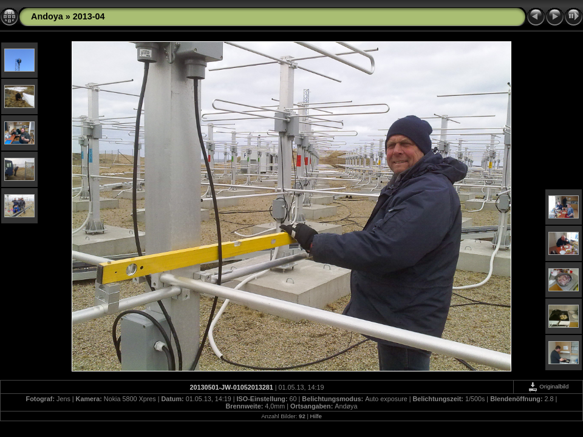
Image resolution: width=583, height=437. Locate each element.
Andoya (47, 16)
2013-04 (89, 16)
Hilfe (316, 416)
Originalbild (548, 386)
